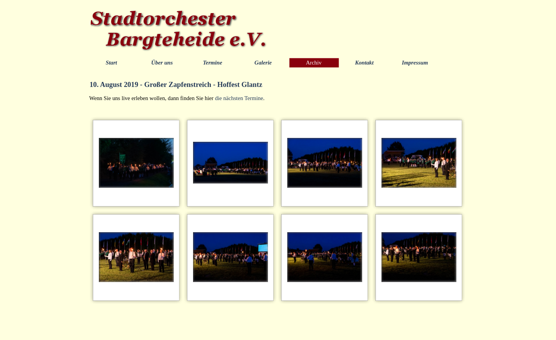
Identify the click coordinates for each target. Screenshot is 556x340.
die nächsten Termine (239, 98)
